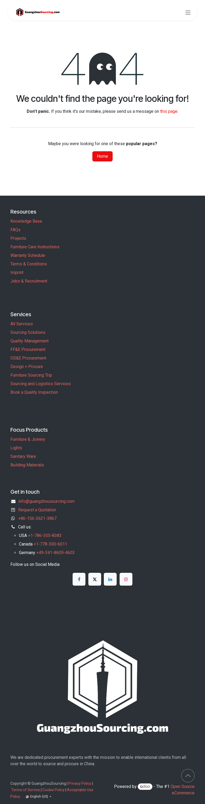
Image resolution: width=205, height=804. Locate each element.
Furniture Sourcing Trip (31, 375)
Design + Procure (26, 366)
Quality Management (29, 340)
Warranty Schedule (27, 255)
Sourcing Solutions (27, 332)
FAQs (15, 229)
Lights (16, 447)
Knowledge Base (26, 221)
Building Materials (27, 464)
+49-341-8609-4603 (55, 552)
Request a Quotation (37, 509)
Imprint (16, 272)
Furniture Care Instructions (35, 246)
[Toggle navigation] (188, 12)
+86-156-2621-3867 (37, 518)
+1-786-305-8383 (45, 535)
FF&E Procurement (27, 349)
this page (169, 111)
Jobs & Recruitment (28, 281)
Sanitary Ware (23, 456)
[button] (188, 775)
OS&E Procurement (28, 358)
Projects (18, 238)
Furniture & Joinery (27, 439)
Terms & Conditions (28, 263)
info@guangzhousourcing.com (46, 501)
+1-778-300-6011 (50, 544)
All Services (21, 323)
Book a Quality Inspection (34, 392)
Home (102, 156)
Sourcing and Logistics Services (40, 383)
